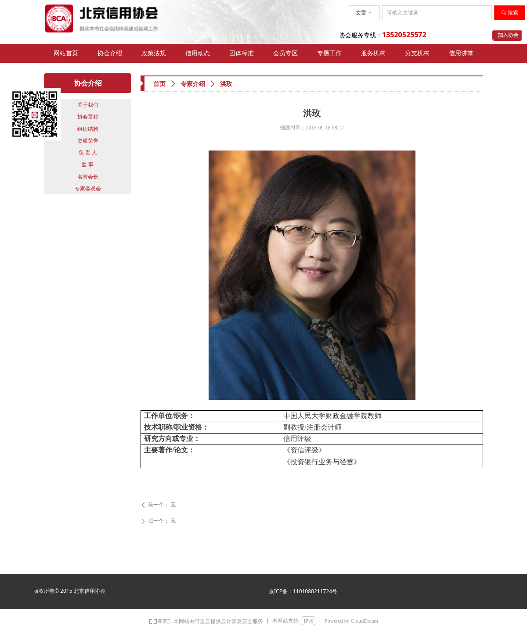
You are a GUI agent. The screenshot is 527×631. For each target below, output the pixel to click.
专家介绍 (192, 84)
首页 (159, 84)
